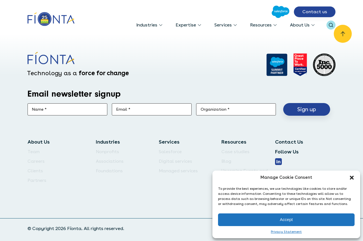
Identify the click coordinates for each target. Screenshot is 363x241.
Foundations (109, 170)
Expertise (186, 25)
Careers (36, 161)
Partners (37, 180)
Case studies (235, 151)
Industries (146, 25)
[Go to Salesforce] (280, 12)
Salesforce (170, 151)
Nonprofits (107, 151)
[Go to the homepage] (51, 19)
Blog (226, 161)
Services (223, 25)
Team (34, 151)
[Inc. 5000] (324, 64)
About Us (300, 25)
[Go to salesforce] (276, 64)
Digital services (175, 161)
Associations (110, 161)
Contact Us (289, 142)
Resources (261, 25)
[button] (352, 177)
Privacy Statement (286, 232)
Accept (286, 219)
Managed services (178, 170)
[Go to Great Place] (300, 64)
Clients (35, 170)
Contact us (314, 11)
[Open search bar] (330, 25)
